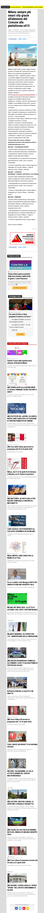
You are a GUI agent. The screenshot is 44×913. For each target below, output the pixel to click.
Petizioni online (13, 256)
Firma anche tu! (20, 287)
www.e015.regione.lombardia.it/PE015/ (24, 94)
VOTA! (20, 334)
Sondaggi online (15, 296)
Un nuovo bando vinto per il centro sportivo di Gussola (12, 7)
